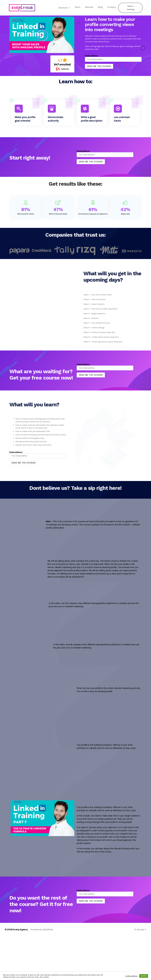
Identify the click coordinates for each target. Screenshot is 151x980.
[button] (42, 35)
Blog (100, 7)
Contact (111, 7)
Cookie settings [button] (131, 976)
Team (77, 7)
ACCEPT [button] (144, 976)
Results (89, 7)
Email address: (113, 58)
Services (64, 8)
